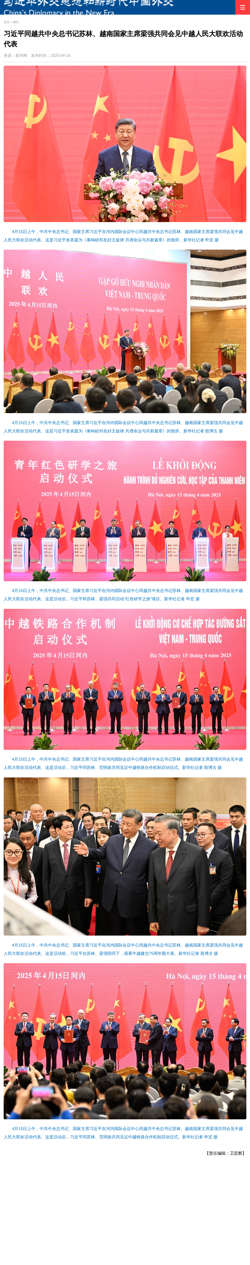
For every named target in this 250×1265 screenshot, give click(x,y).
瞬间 (16, 22)
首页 (7, 22)
